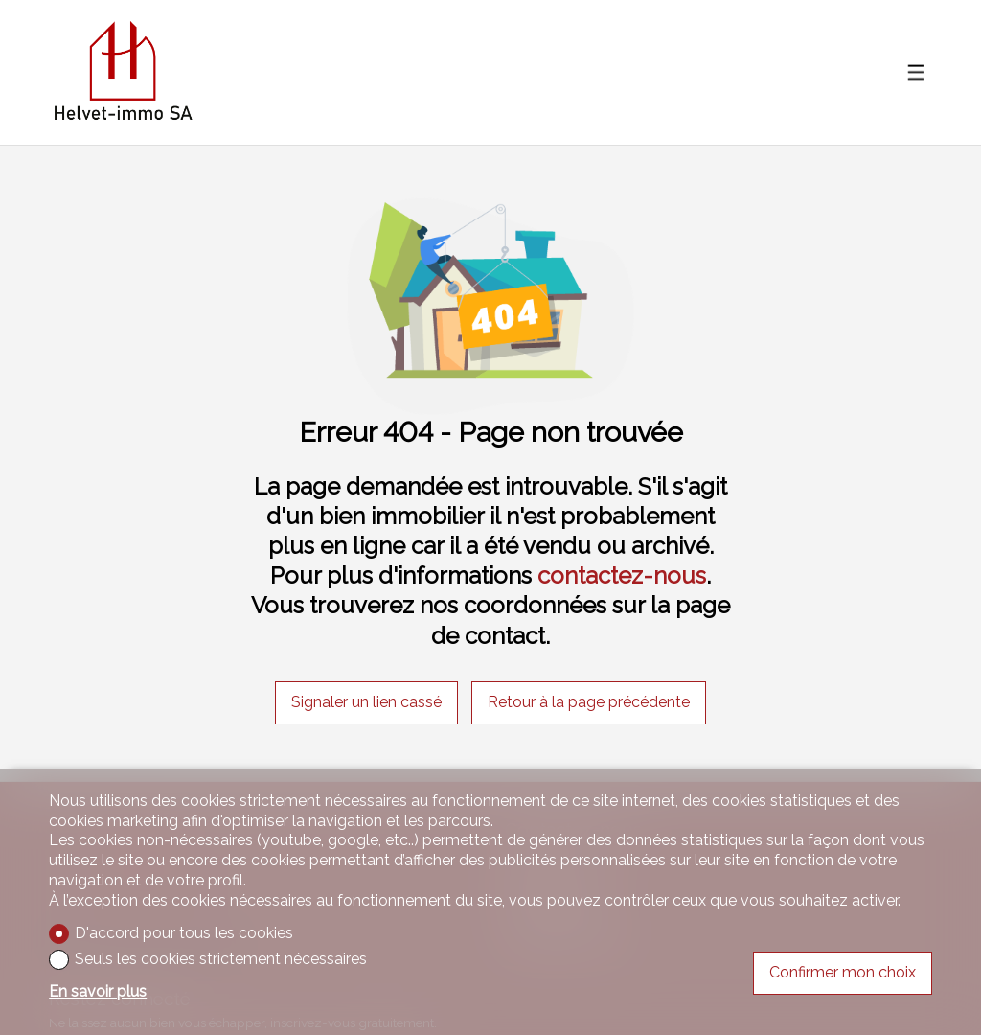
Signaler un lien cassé (366, 702)
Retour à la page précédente (589, 702)
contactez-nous (621, 575)
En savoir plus (98, 991)
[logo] (122, 73)
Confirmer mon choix (842, 972)
